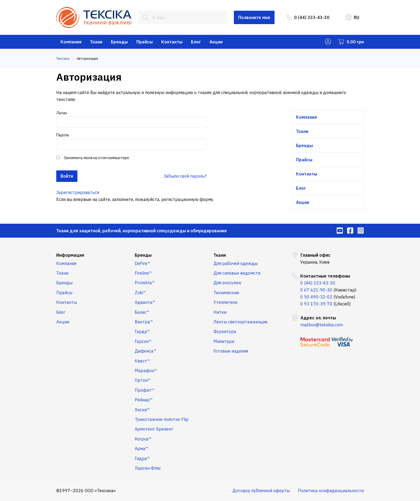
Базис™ (142, 312)
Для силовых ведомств (236, 273)
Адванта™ (145, 302)
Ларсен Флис (148, 468)
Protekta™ (145, 282)
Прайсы (144, 41)
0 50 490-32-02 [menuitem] (316, 297)
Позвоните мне (254, 17)
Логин (131, 119)
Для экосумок (227, 282)
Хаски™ (142, 409)
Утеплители (225, 302)
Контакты (171, 41)
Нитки (219, 312)
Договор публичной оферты (261, 490)
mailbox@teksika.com (321, 324)
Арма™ (141, 448)
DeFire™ (142, 263)
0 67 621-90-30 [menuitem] (316, 290)
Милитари (223, 341)
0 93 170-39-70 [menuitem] (316, 303)
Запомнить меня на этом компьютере (96, 157)
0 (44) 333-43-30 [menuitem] (307, 17)
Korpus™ (143, 439)
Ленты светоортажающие (240, 321)
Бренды (119, 41)
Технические (226, 292)
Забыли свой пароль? (185, 176)
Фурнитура (224, 331)
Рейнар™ (144, 399)
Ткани (96, 41)
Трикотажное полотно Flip (162, 419)
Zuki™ (140, 292)
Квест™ (142, 361)
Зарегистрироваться (77, 192)
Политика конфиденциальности (331, 490)
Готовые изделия (230, 351)
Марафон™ (146, 370)
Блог (196, 41)
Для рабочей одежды (235, 263)
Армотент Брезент (154, 429)
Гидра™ (142, 458)
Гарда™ (142, 331)
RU (352, 17)
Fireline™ (143, 273)
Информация (70, 255)
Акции (216, 41)
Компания (71, 41)
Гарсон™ (143, 341)
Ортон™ (143, 380)
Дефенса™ (145, 351)
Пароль (131, 141)
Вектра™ (144, 321)
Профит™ (144, 390)
